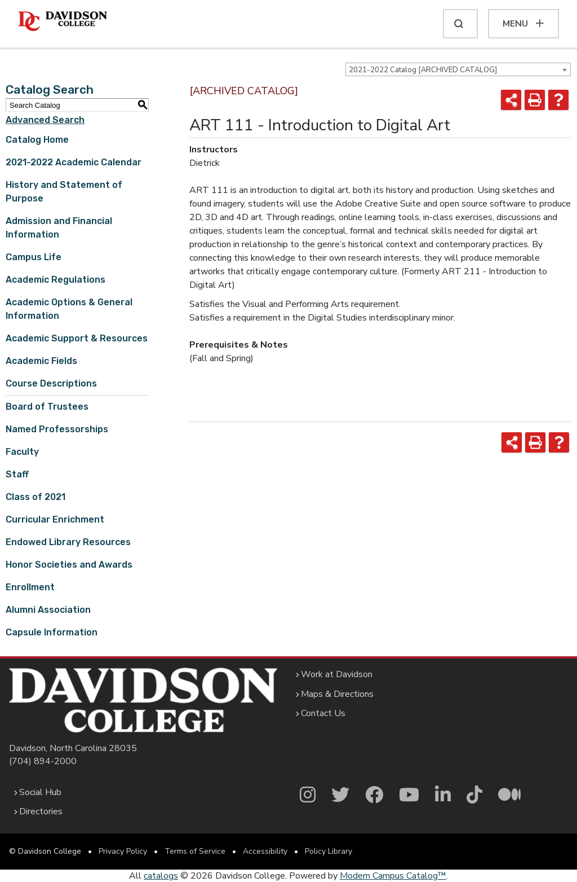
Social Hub (40, 792)
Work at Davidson (336, 674)
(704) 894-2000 (43, 761)
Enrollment (30, 587)
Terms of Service (195, 851)
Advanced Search (45, 120)
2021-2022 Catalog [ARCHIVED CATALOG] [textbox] (423, 70)
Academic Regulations (55, 279)
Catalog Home (37, 139)
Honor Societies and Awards (69, 564)
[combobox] (458, 69)
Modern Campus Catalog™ (393, 876)
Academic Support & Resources (77, 338)
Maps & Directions (337, 694)
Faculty (22, 451)
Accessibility (265, 851)
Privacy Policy (123, 851)
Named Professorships (57, 429)
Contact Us (323, 713)
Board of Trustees (47, 406)
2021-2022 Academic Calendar (73, 162)
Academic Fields (41, 361)
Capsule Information (51, 632)
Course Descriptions (51, 383)
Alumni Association (48, 609)
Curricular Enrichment (55, 519)
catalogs (161, 876)
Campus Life (33, 257)
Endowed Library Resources (68, 542)
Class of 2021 (35, 497)
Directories (41, 811)
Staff (17, 474)
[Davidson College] (62, 21)
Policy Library (328, 851)
